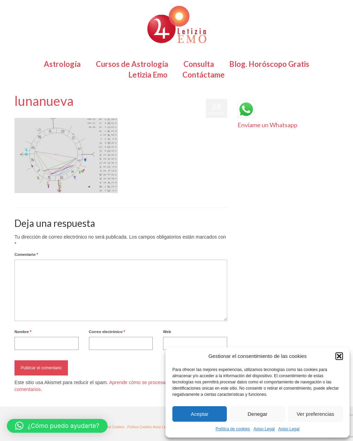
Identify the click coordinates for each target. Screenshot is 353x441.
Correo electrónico (107, 332)
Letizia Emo (34, 114)
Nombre (22, 332)
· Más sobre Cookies (108, 427)
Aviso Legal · (162, 427)
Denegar (258, 414)
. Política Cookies (138, 427)
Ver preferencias (315, 414)
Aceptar (200, 414)
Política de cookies (232, 429)
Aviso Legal (264, 429)
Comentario (26, 254)
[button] (339, 356)
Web (167, 332)
